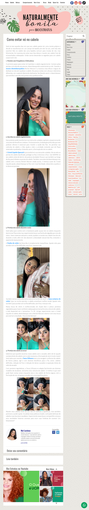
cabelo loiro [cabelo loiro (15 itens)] (71, 157)
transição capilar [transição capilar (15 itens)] (77, 192)
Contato (62, 2)
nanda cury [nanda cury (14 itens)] (71, 185)
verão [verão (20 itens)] (80, 194)
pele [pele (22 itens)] (78, 187)
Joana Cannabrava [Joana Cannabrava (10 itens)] (73, 178)
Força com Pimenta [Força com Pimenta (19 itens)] (77, 173)
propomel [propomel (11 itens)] (71, 189)
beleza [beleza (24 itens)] (70, 137)
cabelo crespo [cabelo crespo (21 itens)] (72, 155)
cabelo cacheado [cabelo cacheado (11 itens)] (72, 153)
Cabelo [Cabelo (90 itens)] (79, 151)
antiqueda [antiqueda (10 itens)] (71, 135)
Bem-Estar (37, 2)
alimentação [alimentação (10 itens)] (71, 130)
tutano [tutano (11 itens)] (70, 194)
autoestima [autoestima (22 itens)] (78, 135)
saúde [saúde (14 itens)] (69, 192)
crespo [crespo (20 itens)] (80, 167)
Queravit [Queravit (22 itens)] (77, 189)
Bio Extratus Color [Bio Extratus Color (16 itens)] (73, 141)
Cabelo (12, 2)
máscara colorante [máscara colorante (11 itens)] (73, 183)
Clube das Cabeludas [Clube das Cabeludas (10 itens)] (73, 162)
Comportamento (27, 2)
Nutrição (69, 67)
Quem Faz (56, 2)
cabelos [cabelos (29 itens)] (78, 157)
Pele (68, 69)
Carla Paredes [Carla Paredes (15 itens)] (77, 160)
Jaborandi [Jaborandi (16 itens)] (78, 176)
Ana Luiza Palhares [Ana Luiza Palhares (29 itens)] (73, 132)
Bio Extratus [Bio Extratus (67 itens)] (71, 139)
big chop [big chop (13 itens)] (75, 137)
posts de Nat (24, 443)
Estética (69, 57)
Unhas (68, 74)
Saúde (68, 72)
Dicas (44, 2)
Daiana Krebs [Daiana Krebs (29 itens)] (71, 171)
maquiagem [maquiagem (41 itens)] (76, 180)
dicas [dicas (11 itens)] (69, 173)
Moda (49, 2)
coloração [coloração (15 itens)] (70, 164)
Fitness (69, 59)
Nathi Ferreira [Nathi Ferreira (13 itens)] (72, 187)
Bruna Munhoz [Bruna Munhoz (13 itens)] (72, 151)
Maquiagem (70, 62)
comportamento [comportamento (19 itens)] (72, 167)
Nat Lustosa (25, 430)
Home (7, 2)
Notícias (69, 64)
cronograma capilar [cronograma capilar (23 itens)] (73, 169)
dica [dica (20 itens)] (78, 171)
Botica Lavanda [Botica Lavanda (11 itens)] (72, 148)
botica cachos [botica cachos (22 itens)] (71, 146)
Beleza (18, 2)
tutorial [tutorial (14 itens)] (75, 194)
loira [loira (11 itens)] (80, 178)
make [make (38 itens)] (69, 180)
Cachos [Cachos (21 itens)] (70, 160)
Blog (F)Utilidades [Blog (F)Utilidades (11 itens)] (73, 144)
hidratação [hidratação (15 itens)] (71, 176)
